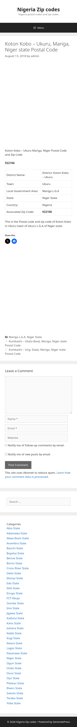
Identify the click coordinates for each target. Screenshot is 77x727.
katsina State (15, 628)
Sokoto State (15, 693)
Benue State (14, 558)
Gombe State (15, 603)
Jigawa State (15, 613)
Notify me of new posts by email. (29, 454)
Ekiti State (13, 588)
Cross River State (18, 568)
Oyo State (13, 678)
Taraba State (15, 698)
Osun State (14, 673)
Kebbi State (14, 633)
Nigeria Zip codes (38, 9)
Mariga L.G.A (17, 337)
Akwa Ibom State (18, 538)
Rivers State (14, 688)
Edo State (13, 583)
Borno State (14, 563)
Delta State (14, 573)
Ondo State (14, 668)
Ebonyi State (15, 578)
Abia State (13, 528)
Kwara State (14, 643)
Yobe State (13, 703)
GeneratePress (61, 721)
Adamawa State (17, 533)
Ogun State (14, 663)
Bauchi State (15, 548)
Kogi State (13, 638)
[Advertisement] (38, 106)
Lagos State (14, 648)
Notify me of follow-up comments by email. (36, 445)
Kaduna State (15, 618)
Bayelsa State (15, 553)
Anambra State (16, 543)
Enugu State (15, 593)
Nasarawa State (17, 653)
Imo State (13, 608)
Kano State (14, 623)
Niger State (34, 337)
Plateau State (15, 683)
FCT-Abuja (13, 598)
